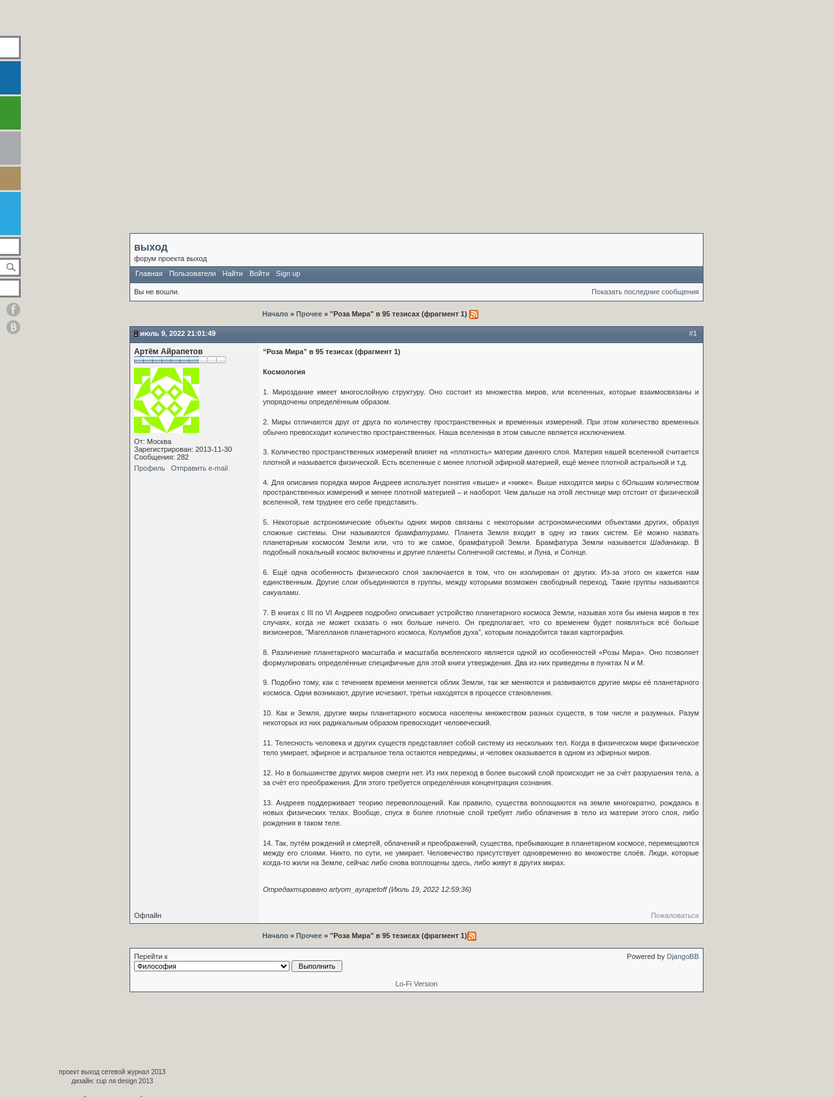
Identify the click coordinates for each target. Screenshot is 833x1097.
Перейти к (238, 962)
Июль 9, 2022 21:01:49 (177, 333)
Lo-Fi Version (417, 984)
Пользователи (192, 273)
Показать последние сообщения (645, 292)
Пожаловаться (675, 915)
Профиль (149, 468)
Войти (259, 273)
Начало (276, 314)
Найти (233, 273)
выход (151, 247)
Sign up (288, 273)
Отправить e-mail (199, 468)
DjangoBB (682, 956)
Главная (149, 273)
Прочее (309, 314)
